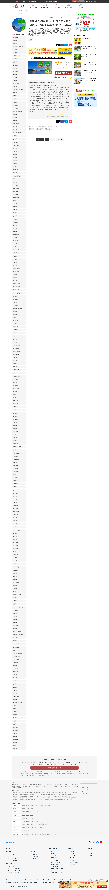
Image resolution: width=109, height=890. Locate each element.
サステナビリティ (74, 855)
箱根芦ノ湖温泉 (16, 283)
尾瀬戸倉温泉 (16, 234)
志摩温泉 (15, 533)
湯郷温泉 (15, 641)
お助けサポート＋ (12, 866)
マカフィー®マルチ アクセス (57, 869)
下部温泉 (15, 302)
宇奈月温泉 (15, 403)
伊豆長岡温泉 (16, 459)
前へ (40, 139)
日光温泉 (15, 213)
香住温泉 (15, 585)
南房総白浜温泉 (16, 268)
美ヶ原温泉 (15, 320)
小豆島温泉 (15, 662)
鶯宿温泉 (15, 86)
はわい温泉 (15, 625)
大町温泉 (15, 323)
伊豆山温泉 (15, 456)
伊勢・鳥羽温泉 (16, 530)
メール (90, 853)
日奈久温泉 (15, 714)
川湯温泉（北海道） (17, 55)
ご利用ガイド (85, 789)
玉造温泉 (15, 628)
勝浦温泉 (15, 604)
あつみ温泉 (15, 139)
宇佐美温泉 (15, 468)
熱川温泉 (15, 496)
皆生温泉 (15, 619)
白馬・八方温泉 (16, 351)
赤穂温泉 (15, 579)
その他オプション (12, 875)
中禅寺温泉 (15, 206)
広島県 (36, 827)
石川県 (27, 818)
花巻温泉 (15, 92)
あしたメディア (36, 858)
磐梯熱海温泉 (16, 188)
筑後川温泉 (15, 671)
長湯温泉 (15, 736)
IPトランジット (54, 866)
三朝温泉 (15, 616)
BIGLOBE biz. (54, 851)
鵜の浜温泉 (15, 385)
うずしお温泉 (16, 582)
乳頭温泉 (15, 114)
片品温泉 (15, 237)
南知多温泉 (15, 524)
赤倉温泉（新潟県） (17, 376)
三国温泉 (15, 434)
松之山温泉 (15, 400)
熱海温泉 (15, 437)
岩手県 (31, 805)
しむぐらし (35, 856)
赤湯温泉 (15, 136)
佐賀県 (27, 834)
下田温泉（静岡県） (17, 447)
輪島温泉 (15, 428)
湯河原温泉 (15, 277)
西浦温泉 (15, 520)
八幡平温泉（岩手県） (18, 89)
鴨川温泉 (15, 259)
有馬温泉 (15, 576)
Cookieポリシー (70, 880)
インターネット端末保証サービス (16, 868)
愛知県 (31, 821)
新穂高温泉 (15, 505)
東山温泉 (15, 166)
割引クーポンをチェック (63, 77)
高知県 (36, 831)
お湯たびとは (85, 787)
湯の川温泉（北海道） (18, 46)
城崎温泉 (15, 573)
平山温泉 (15, 717)
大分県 (40, 834)
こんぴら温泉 (16, 659)
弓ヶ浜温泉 (15, 493)
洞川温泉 (15, 597)
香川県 (27, 831)
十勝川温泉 (15, 43)
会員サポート (92, 855)
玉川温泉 (15, 117)
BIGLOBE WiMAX (12, 860)
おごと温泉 (15, 545)
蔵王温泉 (15, 126)
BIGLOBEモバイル (12, 858)
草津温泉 (15, 219)
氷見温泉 (15, 407)
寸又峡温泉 (15, 484)
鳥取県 (23, 827)
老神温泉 (15, 231)
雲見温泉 (15, 480)
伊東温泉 (15, 440)
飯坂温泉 (15, 172)
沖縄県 (54, 834)
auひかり (10, 856)
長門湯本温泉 (16, 647)
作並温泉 (15, 102)
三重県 (36, 821)
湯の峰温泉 (15, 610)
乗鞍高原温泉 (16, 348)
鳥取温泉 (15, 622)
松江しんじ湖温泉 (17, 631)
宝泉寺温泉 (15, 739)
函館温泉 (15, 68)
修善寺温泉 (15, 443)
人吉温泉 (15, 711)
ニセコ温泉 (15, 65)
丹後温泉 (15, 564)
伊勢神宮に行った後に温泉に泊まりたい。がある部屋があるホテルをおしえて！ (59, 114)
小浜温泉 (15, 690)
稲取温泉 (15, 462)
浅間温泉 (15, 317)
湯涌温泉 (15, 425)
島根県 (27, 827)
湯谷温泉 (15, 527)
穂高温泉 (15, 363)
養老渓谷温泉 (16, 271)
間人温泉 (15, 560)
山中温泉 (15, 413)
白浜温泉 (15, 600)
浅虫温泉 (15, 74)
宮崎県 (44, 834)
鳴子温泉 (15, 96)
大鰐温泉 (15, 77)
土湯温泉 (15, 182)
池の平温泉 (15, 379)
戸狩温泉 (15, 342)
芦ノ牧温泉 (15, 169)
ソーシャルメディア (75, 864)
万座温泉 (15, 225)
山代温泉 (15, 422)
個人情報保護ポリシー (46, 880)
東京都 (31, 811)
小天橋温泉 (15, 557)
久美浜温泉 (15, 554)
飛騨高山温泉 (16, 511)
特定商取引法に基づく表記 (12, 882)
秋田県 (40, 805)
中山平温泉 (15, 108)
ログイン (95, 1)
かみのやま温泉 (16, 145)
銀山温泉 (15, 129)
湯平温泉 (15, 742)
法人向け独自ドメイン (56, 872)
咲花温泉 (15, 391)
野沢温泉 (15, 311)
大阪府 (31, 824)
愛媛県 (31, 831)
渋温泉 (14, 333)
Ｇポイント (84, 793)
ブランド (72, 853)
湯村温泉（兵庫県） (17, 594)
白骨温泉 (15, 314)
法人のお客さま (53, 848)
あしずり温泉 (16, 668)
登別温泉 (15, 40)
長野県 (27, 815)
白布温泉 (15, 148)
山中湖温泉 (15, 305)
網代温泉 (15, 450)
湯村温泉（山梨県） (17, 308)
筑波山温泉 (15, 253)
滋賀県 (23, 824)
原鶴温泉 (15, 674)
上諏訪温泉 (15, 330)
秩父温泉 (15, 256)
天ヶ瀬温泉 (15, 730)
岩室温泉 (15, 382)
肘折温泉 (15, 157)
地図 (57, 69)
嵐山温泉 (15, 551)
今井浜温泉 (15, 465)
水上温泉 (15, 246)
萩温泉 (14, 650)
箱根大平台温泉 (16, 286)
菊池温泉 (15, 699)
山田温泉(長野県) (17, 370)
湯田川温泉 (15, 160)
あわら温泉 (15, 431)
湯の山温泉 (15, 542)
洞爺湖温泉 (15, 62)
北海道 (23, 805)
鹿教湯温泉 (15, 326)
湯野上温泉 (15, 191)
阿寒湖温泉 (15, 49)
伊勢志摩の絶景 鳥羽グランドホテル (49, 58)
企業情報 (70, 848)
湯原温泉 (15, 637)
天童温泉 (15, 151)
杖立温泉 (15, 708)
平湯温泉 (15, 502)
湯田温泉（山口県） (17, 653)
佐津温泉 (15, 588)
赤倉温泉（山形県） (17, 132)
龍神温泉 (15, 613)
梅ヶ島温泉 (15, 471)
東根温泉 (15, 154)
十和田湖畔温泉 (16, 83)
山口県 (40, 827)
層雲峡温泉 (15, 59)
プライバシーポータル (59, 880)
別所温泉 (15, 360)
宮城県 (36, 805)
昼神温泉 (15, 357)
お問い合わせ (9, 880)
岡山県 (31, 827)
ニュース (72, 858)
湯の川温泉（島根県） (18, 634)
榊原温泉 (15, 536)
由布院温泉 (15, 727)
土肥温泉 (15, 487)
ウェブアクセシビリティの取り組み (30, 880)
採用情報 (72, 860)
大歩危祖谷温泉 (16, 656)
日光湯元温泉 (16, 197)
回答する (75, 1)
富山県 (23, 818)
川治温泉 (15, 203)
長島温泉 (15, 539)
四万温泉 (15, 228)
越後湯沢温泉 (16, 388)
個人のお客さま (10, 848)
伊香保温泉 (15, 222)
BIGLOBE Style (74, 862)
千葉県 (27, 811)
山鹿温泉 (15, 721)
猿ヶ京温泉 (15, 240)
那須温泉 (15, 209)
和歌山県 (45, 824)
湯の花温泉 (15, 570)
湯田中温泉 (15, 367)
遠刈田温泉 (15, 105)
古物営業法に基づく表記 (26, 882)
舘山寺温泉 (15, 477)
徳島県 (23, 831)
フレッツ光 (53, 855)
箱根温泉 (15, 274)
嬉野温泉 (15, 677)
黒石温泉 (15, 80)
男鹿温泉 (15, 120)
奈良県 (40, 824)
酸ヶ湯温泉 (15, 71)
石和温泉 (15, 296)
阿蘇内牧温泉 (16, 696)
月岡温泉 (15, 373)
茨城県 (31, 808)
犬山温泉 (15, 517)
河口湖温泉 (15, 299)
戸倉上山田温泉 (16, 345)
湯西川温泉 (15, 216)
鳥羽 (30, 39)
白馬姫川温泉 (16, 354)
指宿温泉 (15, 745)
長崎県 (31, 834)
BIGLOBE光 (11, 854)
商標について (52, 882)
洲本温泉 (15, 591)
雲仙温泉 (15, 687)
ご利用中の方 (90, 848)
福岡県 (23, 834)
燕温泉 (14, 397)
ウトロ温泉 (15, 52)
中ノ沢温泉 (15, 185)
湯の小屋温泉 (16, 249)
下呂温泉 (15, 499)
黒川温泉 (15, 693)
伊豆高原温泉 (16, 453)
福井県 (31, 818)
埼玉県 (23, 811)
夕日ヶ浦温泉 (16, 567)
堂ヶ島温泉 (15, 490)
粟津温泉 (15, 416)
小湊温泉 (15, 262)
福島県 (48, 805)
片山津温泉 (15, 419)
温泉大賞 (35, 854)
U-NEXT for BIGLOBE (13, 873)
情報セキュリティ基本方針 (40, 882)
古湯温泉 (15, 684)
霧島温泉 (15, 748)
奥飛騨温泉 (15, 508)
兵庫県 (36, 824)
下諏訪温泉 (15, 336)
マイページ (89, 1)
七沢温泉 (15, 280)
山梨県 (23, 815)
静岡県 (23, 821)
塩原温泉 (15, 200)
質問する (81, 1)
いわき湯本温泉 (16, 176)
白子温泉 (15, 265)
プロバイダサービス (56, 858)
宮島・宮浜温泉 (16, 644)
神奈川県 (37, 811)
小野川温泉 (15, 142)
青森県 (27, 805)
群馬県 (27, 808)
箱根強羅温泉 (16, 289)
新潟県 (31, 815)
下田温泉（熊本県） (17, 702)
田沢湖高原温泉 (16, 123)
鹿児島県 (49, 834)
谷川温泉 (15, 243)
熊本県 (36, 834)
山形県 (44, 805)
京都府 (27, 824)
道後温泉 (15, 665)
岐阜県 (27, 821)
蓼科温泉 (15, 339)
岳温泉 (14, 179)
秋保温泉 (15, 99)
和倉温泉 (15, 410)
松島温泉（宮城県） (17, 111)
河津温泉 (15, 474)
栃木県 (23, 808)
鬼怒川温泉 (15, 194)
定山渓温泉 (15, 37)
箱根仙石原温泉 (16, 293)
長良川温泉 (15, 514)
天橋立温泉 (15, 548)
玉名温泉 (15, 705)
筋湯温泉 (15, 733)
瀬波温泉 (15, 394)
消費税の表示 (17, 880)
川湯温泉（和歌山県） (18, 607)
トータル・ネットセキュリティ (15, 870)
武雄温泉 (15, 681)
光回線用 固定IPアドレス (57, 860)
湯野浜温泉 (15, 163)
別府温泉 (15, 724)
